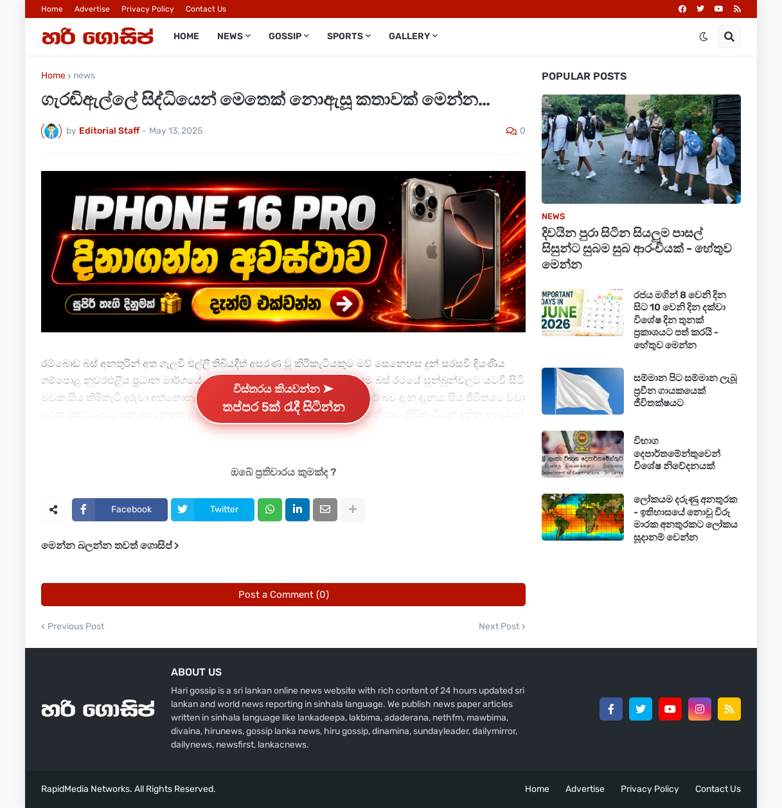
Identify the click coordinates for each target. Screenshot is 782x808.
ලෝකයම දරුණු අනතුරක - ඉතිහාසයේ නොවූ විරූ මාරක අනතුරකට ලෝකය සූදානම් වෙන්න (686, 518)
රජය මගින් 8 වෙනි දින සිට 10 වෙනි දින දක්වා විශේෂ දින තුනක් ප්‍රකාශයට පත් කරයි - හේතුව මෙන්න (680, 320)
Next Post (499, 626)
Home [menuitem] (186, 36)
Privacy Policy (147, 8)
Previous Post (76, 626)
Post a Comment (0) (283, 594)
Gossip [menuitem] (285, 36)
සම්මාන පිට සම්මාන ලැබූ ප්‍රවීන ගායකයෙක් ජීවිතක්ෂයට (685, 390)
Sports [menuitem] (345, 36)
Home (52, 8)
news (84, 75)
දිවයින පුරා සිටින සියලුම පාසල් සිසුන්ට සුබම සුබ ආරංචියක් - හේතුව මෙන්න (637, 249)
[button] (703, 36)
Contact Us (206, 8)
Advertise (92, 8)
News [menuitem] (230, 36)
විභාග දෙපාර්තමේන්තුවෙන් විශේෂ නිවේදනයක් (677, 453)
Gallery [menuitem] (409, 36)
